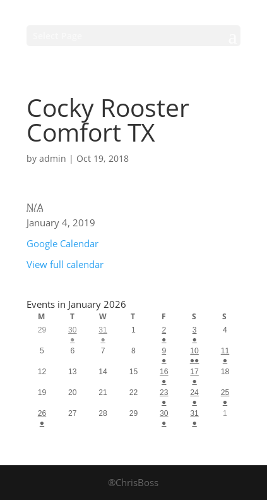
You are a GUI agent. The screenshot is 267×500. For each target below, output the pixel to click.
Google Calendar (62, 243)
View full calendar (65, 264)
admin (52, 158)
